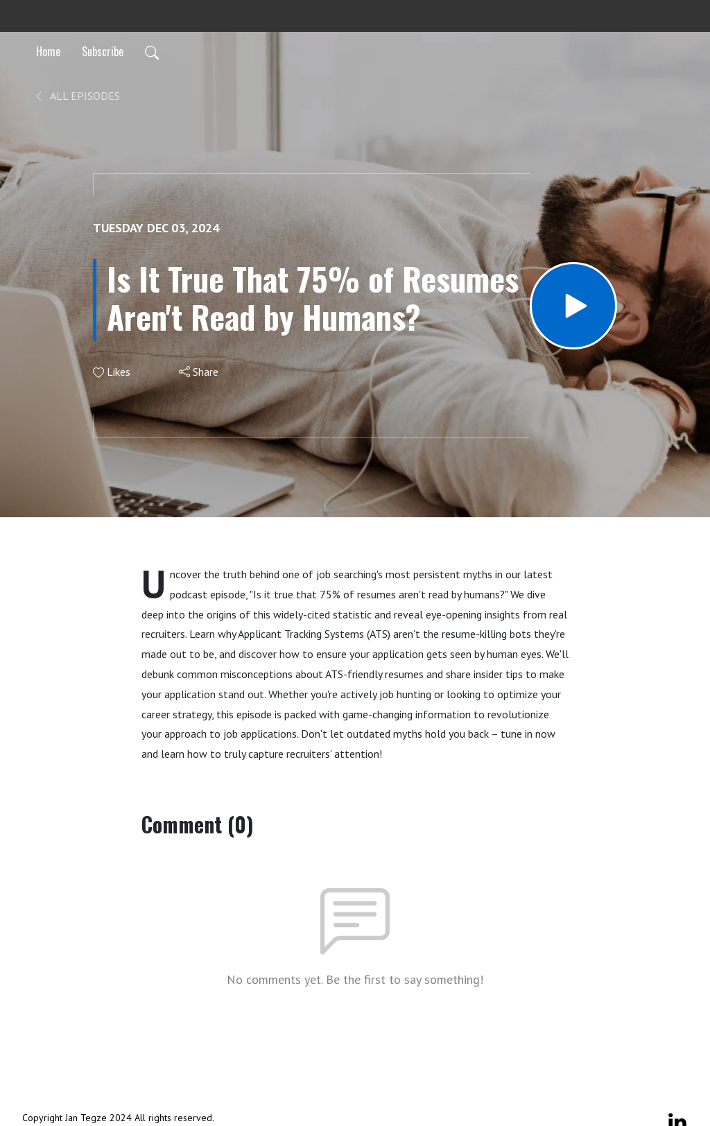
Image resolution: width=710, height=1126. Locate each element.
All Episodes (76, 96)
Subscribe (102, 51)
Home (48, 51)
